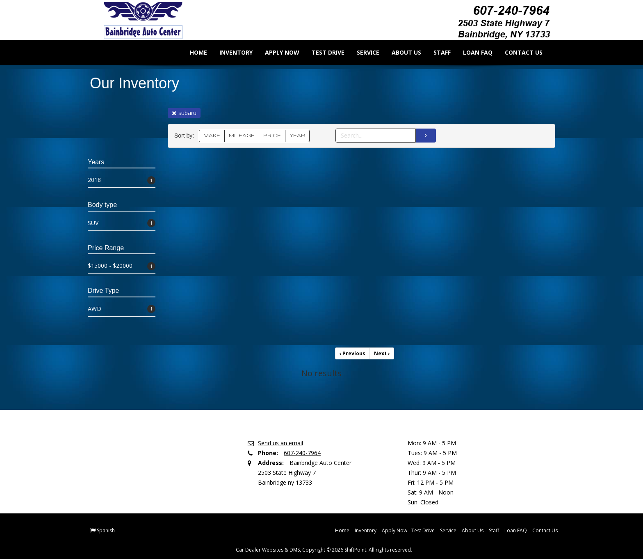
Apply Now (276, 52)
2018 (121, 180)
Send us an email (280, 443)
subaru (184, 113)
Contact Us (518, 52)
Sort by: (185, 136)
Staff (436, 52)
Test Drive (322, 52)
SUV (121, 223)
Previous (352, 353)
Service (362, 52)
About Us (400, 52)
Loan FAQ (472, 52)
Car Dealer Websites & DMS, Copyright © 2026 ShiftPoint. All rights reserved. (324, 549)
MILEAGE (242, 135)
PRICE (272, 135)
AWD (121, 309)
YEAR (297, 135)
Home (192, 52)
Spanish (106, 530)
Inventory (230, 52)
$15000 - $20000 (121, 266)
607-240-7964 (302, 453)
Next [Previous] (382, 353)
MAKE (211, 135)
